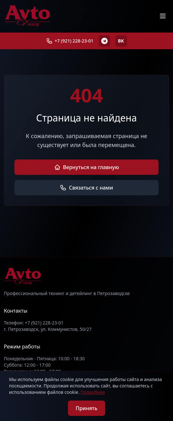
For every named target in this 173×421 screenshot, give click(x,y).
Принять (86, 408)
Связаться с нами (86, 187)
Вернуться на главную (86, 167)
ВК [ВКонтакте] (121, 41)
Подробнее (92, 392)
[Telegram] (104, 41)
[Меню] (162, 16)
